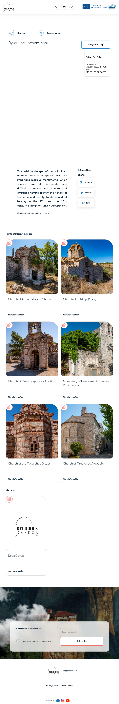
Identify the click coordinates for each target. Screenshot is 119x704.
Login (72, 6)
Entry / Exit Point (94, 57)
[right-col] (95, 45)
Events (64, 7)
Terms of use (68, 686)
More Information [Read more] (16, 315)
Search (56, 7)
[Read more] (32, 299)
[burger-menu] (78, 7)
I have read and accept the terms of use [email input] (36, 641)
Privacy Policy (52, 686)
